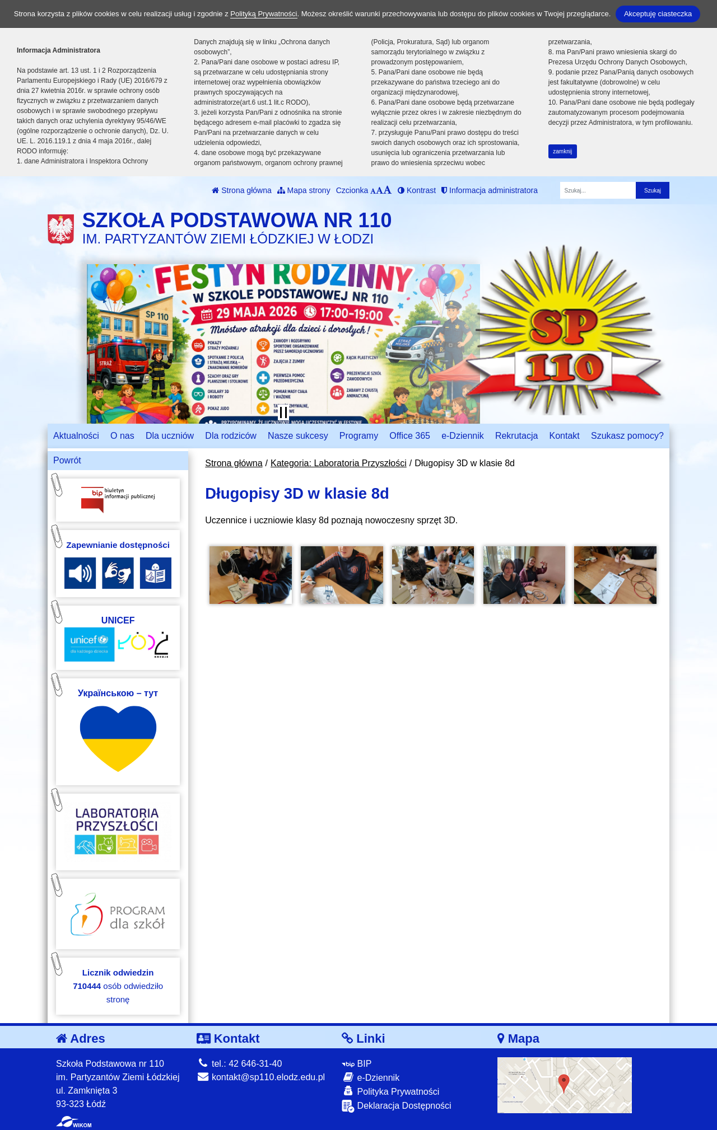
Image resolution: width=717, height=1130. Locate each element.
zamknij (562, 151)
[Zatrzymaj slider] (283, 412)
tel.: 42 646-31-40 (239, 1063)
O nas (122, 435)
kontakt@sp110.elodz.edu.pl (261, 1077)
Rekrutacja (516, 435)
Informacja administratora (489, 190)
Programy (358, 435)
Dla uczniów (170, 435)
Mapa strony (303, 190)
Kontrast (417, 190)
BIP (356, 1063)
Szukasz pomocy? (627, 435)
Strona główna (241, 190)
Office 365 (409, 435)
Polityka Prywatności (390, 1091)
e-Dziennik (462, 435)
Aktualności (76, 435)
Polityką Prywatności (263, 14)
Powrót (67, 460)
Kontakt (565, 435)
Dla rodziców (231, 435)
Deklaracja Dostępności (396, 1106)
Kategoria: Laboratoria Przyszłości (339, 463)
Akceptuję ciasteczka (658, 14)
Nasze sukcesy (298, 435)
